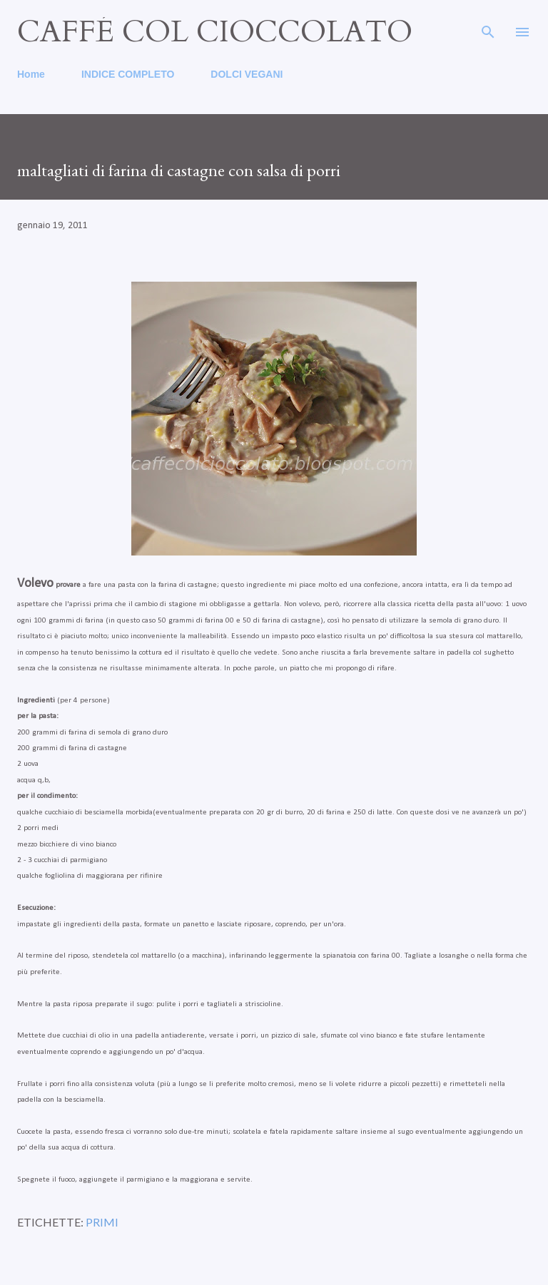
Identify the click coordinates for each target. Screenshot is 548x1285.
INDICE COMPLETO (127, 74)
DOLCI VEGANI (246, 74)
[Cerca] (488, 25)
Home (31, 74)
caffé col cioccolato (214, 31)
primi (102, 1222)
